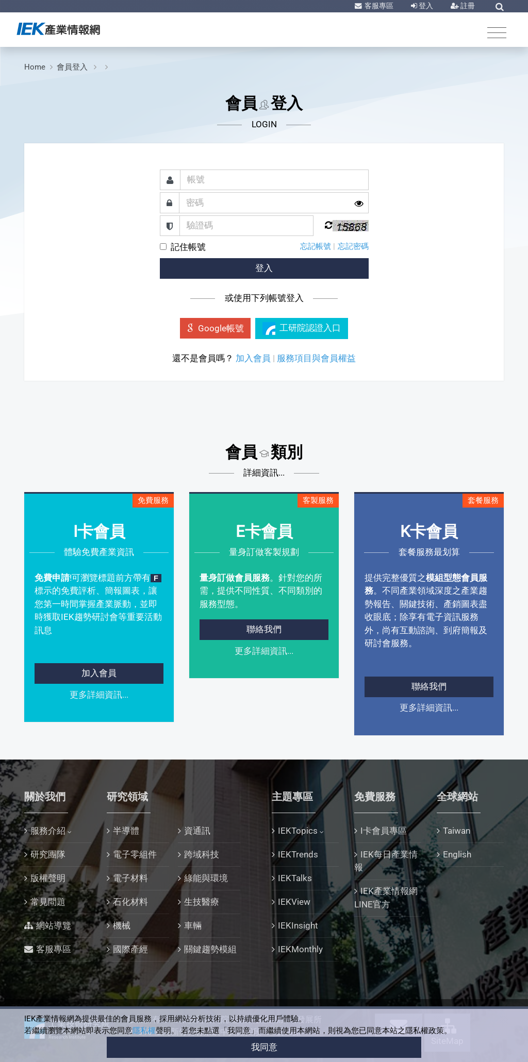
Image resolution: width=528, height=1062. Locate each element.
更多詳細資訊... (99, 694)
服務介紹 (47, 830)
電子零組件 (135, 854)
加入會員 (253, 358)
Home (34, 67)
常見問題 (47, 902)
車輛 (193, 925)
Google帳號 (215, 328)
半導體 (126, 830)
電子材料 (130, 878)
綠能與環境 (206, 878)
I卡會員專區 (383, 830)
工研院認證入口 (301, 328)
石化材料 (130, 902)
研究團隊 (47, 854)
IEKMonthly (300, 949)
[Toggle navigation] (497, 32)
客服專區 (378, 6)
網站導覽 (53, 925)
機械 (121, 925)
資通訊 (197, 830)
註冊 (467, 6)
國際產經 (130, 949)
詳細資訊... (264, 472)
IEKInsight (298, 925)
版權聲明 (47, 878)
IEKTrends (298, 854)
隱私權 (144, 1030)
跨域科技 (201, 854)
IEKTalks (295, 878)
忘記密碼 (353, 246)
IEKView (294, 902)
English (457, 854)
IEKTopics (298, 830)
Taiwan (456, 830)
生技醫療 (201, 902)
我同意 (264, 1047)
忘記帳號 (315, 246)
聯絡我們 (264, 629)
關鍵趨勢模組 (210, 949)
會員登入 (73, 67)
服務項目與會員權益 (316, 358)
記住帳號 (188, 247)
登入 (425, 6)
